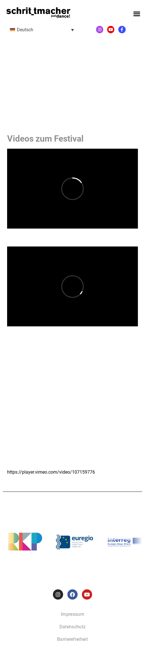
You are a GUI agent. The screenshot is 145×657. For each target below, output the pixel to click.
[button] (136, 13)
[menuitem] (42, 30)
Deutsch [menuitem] (25, 29)
